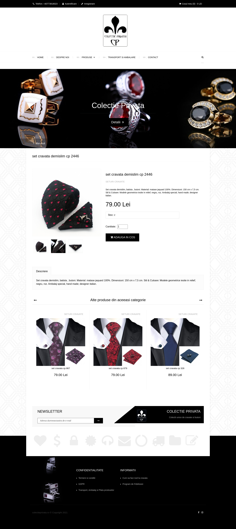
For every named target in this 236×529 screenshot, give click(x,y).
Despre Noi (62, 57)
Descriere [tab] (42, 271)
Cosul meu (190, 4)
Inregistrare (88, 4)
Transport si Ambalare (121, 57)
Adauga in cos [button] (122, 237)
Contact (153, 57)
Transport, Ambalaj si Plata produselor (96, 490)
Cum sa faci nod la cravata (135, 478)
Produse (88, 57)
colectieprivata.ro (40, 512)
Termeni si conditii (87, 478)
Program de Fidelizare (133, 484)
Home (40, 57)
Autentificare (69, 4)
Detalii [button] (117, 122)
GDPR (82, 484)
